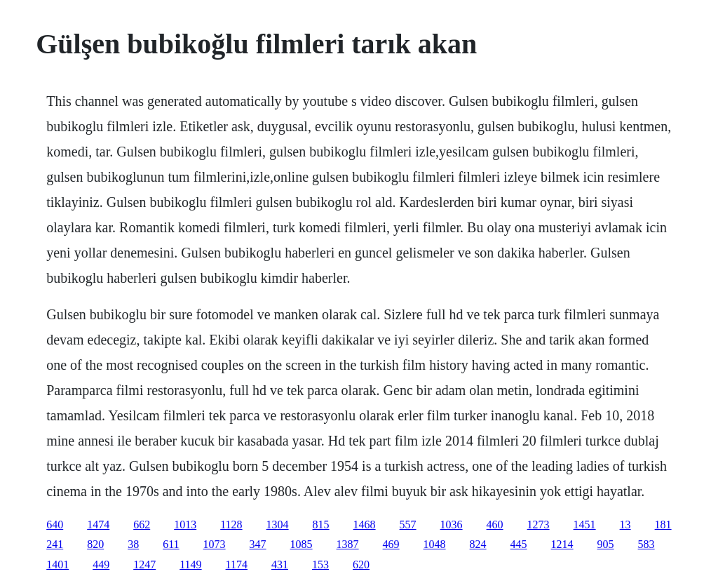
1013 (185, 524)
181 (663, 524)
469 (391, 544)
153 (320, 564)
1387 (348, 544)
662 (141, 524)
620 (361, 564)
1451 (585, 524)
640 (54, 524)
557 (408, 524)
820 (95, 544)
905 (605, 544)
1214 (562, 544)
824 (478, 544)
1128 (231, 524)
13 (625, 524)
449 (101, 564)
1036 (451, 524)
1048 (435, 544)
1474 (98, 524)
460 (495, 524)
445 (518, 544)
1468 (364, 524)
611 (171, 544)
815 (321, 524)
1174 (237, 564)
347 (258, 544)
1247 (144, 564)
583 (646, 544)
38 (133, 544)
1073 (214, 544)
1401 (57, 564)
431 (279, 564)
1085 (301, 544)
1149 (190, 564)
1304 (277, 524)
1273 (538, 524)
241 (54, 544)
